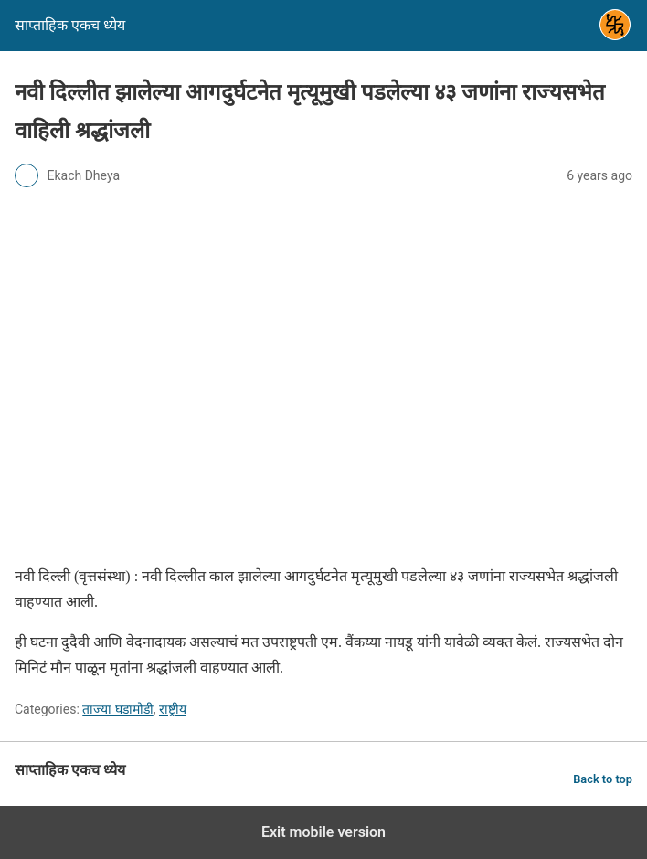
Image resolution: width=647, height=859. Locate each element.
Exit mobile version (323, 832)
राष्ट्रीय (172, 709)
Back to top (602, 779)
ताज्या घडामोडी (117, 709)
